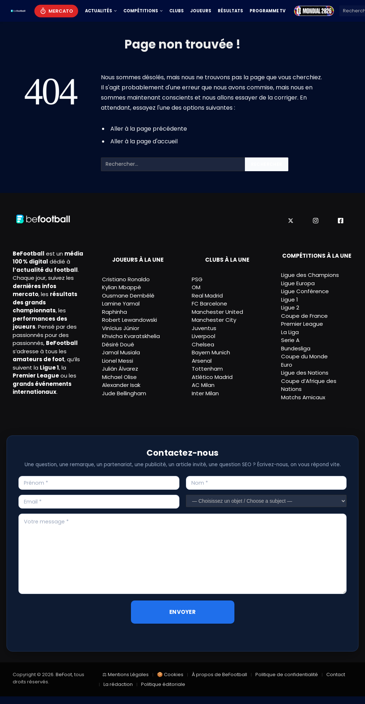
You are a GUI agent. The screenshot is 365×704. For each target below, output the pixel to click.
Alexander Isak (121, 385)
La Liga (290, 332)
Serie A (290, 340)
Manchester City (214, 320)
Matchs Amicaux (303, 397)
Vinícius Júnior (120, 328)
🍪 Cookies (170, 674)
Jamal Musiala (121, 352)
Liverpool (203, 336)
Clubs (176, 11)
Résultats (230, 11)
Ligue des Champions (310, 275)
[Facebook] (341, 220)
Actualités (98, 11)
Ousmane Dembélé (128, 295)
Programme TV (267, 11)
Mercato (60, 11)
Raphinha (114, 312)
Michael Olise (119, 377)
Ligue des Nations (304, 372)
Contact (335, 674)
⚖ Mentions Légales (125, 674)
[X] (291, 220)
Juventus (204, 328)
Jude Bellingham (124, 393)
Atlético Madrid (212, 377)
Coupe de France (304, 316)
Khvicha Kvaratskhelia (131, 336)
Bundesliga (295, 348)
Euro (286, 364)
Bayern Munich (211, 352)
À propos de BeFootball (219, 674)
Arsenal (202, 360)
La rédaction (118, 684)
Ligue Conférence (305, 291)
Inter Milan (205, 393)
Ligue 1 (289, 299)
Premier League (302, 324)
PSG (197, 279)
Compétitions (140, 11)
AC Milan (203, 385)
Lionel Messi (117, 360)
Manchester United (217, 312)
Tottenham (207, 368)
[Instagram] (316, 220)
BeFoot (64, 674)
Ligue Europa (298, 283)
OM (196, 287)
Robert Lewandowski (129, 320)
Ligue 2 (290, 307)
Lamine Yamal (121, 303)
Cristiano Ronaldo (126, 279)
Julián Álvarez (120, 368)
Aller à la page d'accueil (144, 141)
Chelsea (203, 344)
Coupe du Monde (304, 356)
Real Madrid (207, 295)
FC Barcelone (209, 303)
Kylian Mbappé (121, 287)
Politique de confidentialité (286, 674)
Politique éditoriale (163, 684)
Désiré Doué (118, 344)
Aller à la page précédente (148, 129)
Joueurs (200, 11)
